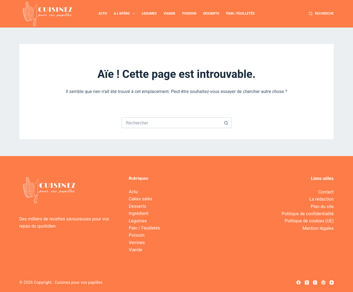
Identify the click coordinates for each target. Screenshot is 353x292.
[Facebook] (298, 282)
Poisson (189, 13)
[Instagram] (315, 282)
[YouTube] (332, 282)
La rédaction (321, 199)
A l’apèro (125, 13)
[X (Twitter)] (307, 282)
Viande (169, 13)
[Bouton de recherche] (226, 122)
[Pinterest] (323, 282)
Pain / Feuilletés (240, 13)
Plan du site (322, 206)
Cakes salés (140, 198)
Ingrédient (138, 213)
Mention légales (318, 228)
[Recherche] (321, 14)
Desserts (211, 13)
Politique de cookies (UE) (309, 220)
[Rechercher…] (171, 122)
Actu (102, 13)
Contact (326, 192)
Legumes (149, 13)
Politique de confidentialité (308, 213)
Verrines (137, 242)
